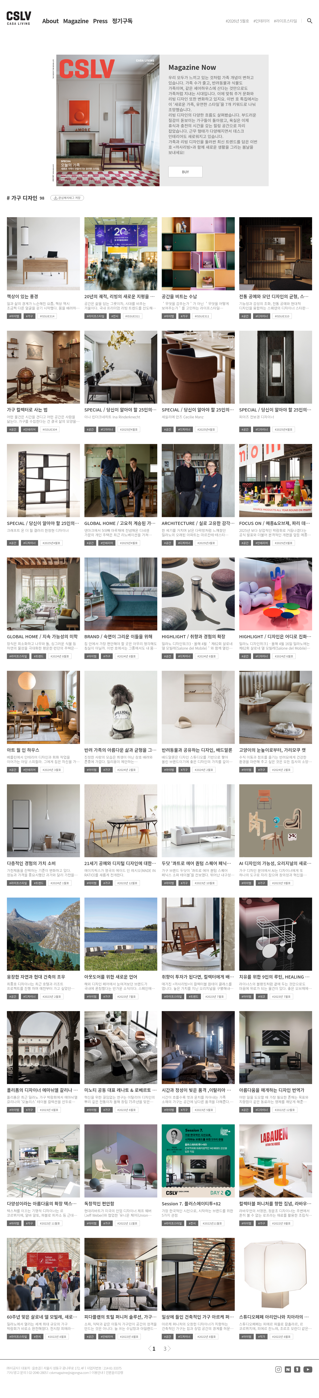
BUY (185, 171)
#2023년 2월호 (52, 996)
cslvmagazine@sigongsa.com (69, 1372)
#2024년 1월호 (60, 883)
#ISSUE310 (282, 316)
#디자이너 (262, 316)
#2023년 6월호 (49, 1110)
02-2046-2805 (38, 1372)
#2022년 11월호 (50, 1223)
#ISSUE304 (50, 429)
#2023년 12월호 (127, 883)
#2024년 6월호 (206, 656)
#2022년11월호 (212, 1223)
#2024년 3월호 (52, 770)
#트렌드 (38, 656)
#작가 (261, 1336)
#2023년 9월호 (281, 883)
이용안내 (97, 1372)
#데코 (261, 996)
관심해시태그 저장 (69, 198)
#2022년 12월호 (285, 1110)
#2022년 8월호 (57, 1336)
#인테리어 (29, 429)
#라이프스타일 (95, 316)
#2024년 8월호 (60, 656)
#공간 (245, 316)
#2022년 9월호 (281, 1223)
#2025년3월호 (206, 543)
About (50, 21)
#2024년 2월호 (126, 770)
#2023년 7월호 (126, 996)
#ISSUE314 (47, 316)
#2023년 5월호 (204, 1110)
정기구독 (122, 21)
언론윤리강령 (114, 1372)
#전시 (114, 316)
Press (100, 21)
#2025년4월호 (129, 429)
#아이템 (14, 316)
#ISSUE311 (132, 316)
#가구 (29, 316)
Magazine (75, 21)
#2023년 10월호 (205, 883)
